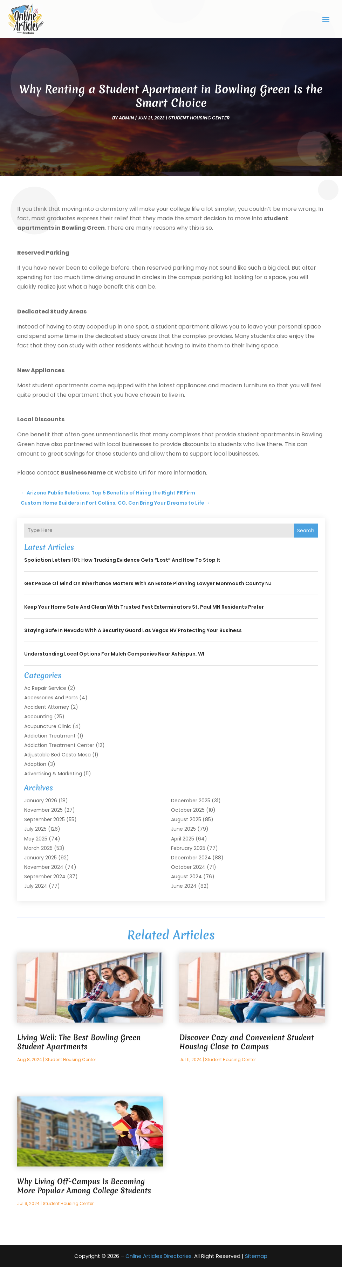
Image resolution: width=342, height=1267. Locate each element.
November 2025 (43, 809)
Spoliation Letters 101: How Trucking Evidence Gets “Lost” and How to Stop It (122, 559)
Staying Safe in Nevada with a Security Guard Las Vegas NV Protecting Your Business (133, 630)
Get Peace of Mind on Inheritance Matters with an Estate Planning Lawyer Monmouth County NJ (148, 583)
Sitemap (256, 1256)
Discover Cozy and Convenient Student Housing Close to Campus (246, 1042)
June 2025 (183, 828)
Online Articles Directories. (159, 1256)
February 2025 (188, 848)
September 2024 (45, 876)
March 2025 (38, 848)
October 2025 (188, 809)
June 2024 (184, 885)
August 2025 (186, 819)
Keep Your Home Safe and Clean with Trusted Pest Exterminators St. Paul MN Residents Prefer (144, 606)
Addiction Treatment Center (59, 745)
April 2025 (182, 838)
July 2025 (35, 828)
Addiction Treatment (50, 735)
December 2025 (190, 800)
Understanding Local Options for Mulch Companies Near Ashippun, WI (114, 653)
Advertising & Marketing (53, 773)
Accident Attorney (46, 707)
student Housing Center (199, 118)
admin (126, 118)
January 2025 (40, 857)
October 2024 (188, 867)
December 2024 (191, 857)
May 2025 (35, 838)
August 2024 (186, 876)
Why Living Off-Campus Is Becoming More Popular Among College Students (84, 1186)
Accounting (38, 716)
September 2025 (44, 819)
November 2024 (43, 867)
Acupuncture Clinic (47, 726)
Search (305, 530)
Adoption (35, 764)
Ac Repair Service (45, 688)
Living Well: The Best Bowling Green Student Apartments (79, 1042)
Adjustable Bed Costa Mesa (57, 754)
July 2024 (35, 885)
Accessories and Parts (51, 697)
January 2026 (40, 800)
